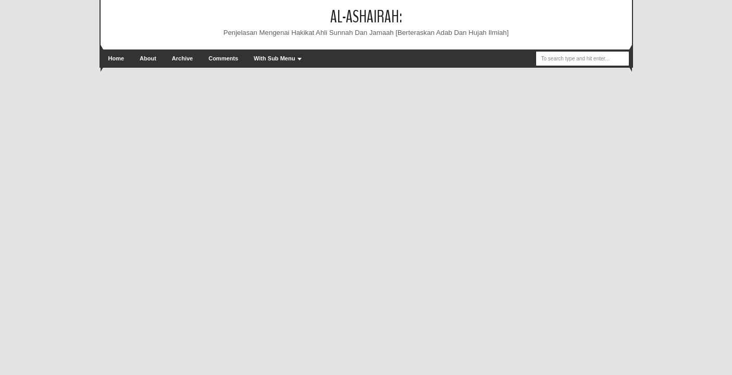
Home (116, 58)
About (148, 58)
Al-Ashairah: (366, 17)
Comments (223, 58)
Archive (182, 58)
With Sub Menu (274, 58)
